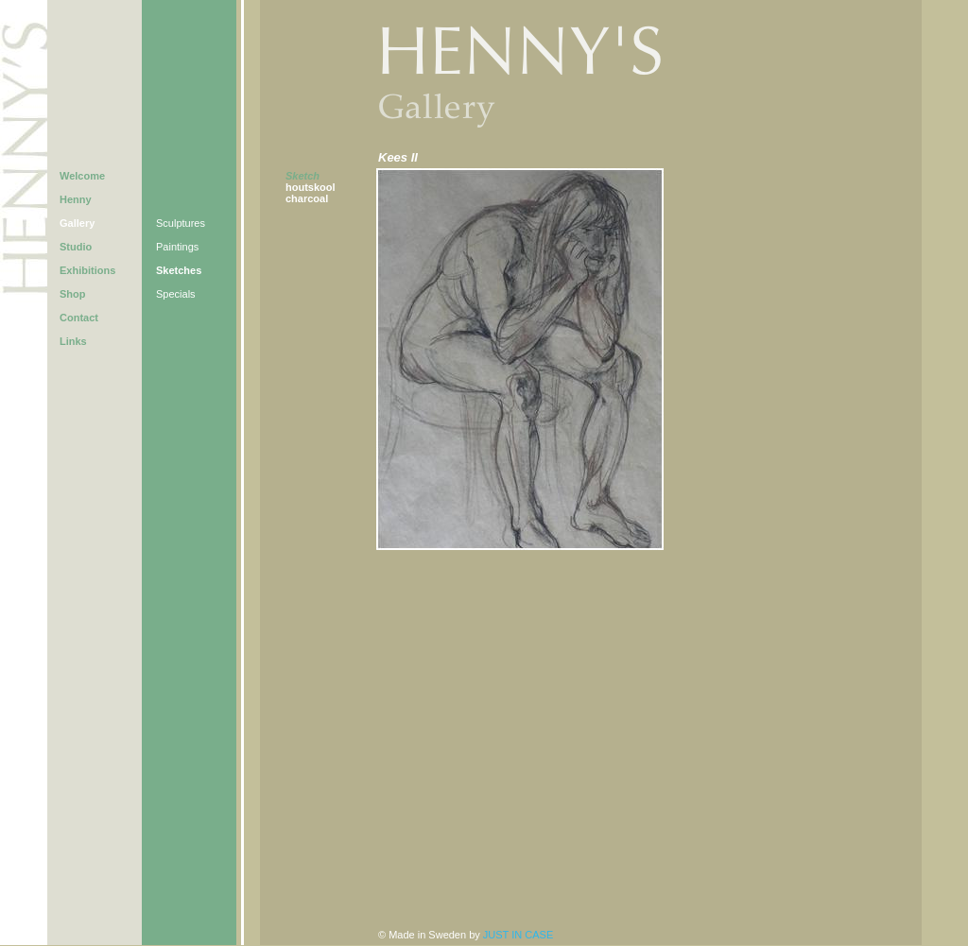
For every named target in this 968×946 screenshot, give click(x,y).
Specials (176, 294)
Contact (79, 317)
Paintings (177, 246)
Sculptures (180, 223)
